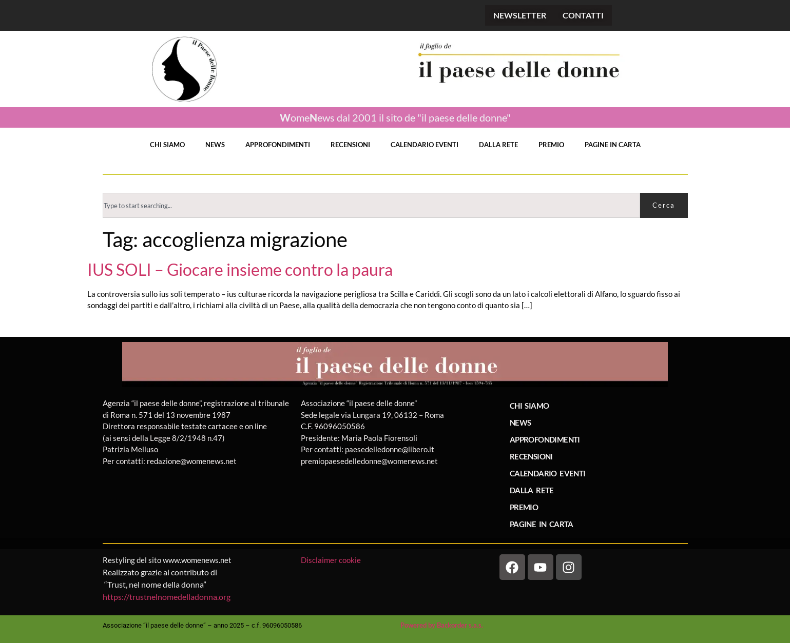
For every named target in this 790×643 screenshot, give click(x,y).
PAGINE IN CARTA (613, 144)
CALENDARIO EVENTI (424, 144)
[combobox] (371, 205)
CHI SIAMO (167, 144)
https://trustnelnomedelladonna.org (166, 596)
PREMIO (551, 144)
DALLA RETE (498, 144)
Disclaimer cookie (331, 560)
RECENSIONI (350, 144)
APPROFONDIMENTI (277, 144)
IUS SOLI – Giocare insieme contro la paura (240, 269)
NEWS (215, 144)
